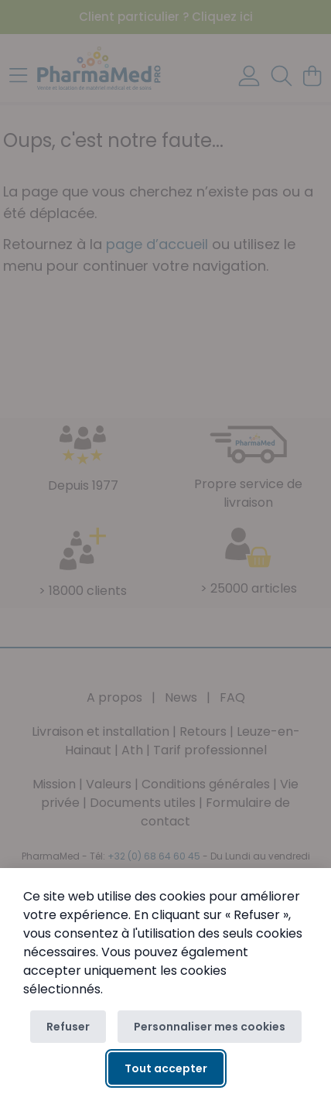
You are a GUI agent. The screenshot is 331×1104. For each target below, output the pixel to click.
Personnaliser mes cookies (209, 1026)
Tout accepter (166, 1068)
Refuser (68, 1026)
